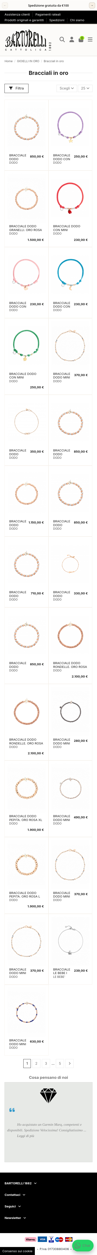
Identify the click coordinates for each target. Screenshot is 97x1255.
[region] (48, 5)
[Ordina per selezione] (67, 88)
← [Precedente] (5, 5)
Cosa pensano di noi (48, 1077)
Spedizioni (57, 20)
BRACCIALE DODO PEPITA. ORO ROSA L (24, 894)
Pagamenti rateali (48, 14)
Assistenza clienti (17, 14)
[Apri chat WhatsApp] (83, 1245)
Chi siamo (77, 20)
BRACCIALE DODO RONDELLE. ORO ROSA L (70, 666)
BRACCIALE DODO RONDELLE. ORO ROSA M (26, 743)
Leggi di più (25, 1136)
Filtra (16, 88)
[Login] (72, 40)
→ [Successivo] (92, 5)
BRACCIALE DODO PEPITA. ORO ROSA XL (25, 818)
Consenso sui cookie (17, 1251)
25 (85, 88)
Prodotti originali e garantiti (24, 20)
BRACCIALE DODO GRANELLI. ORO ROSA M (25, 230)
